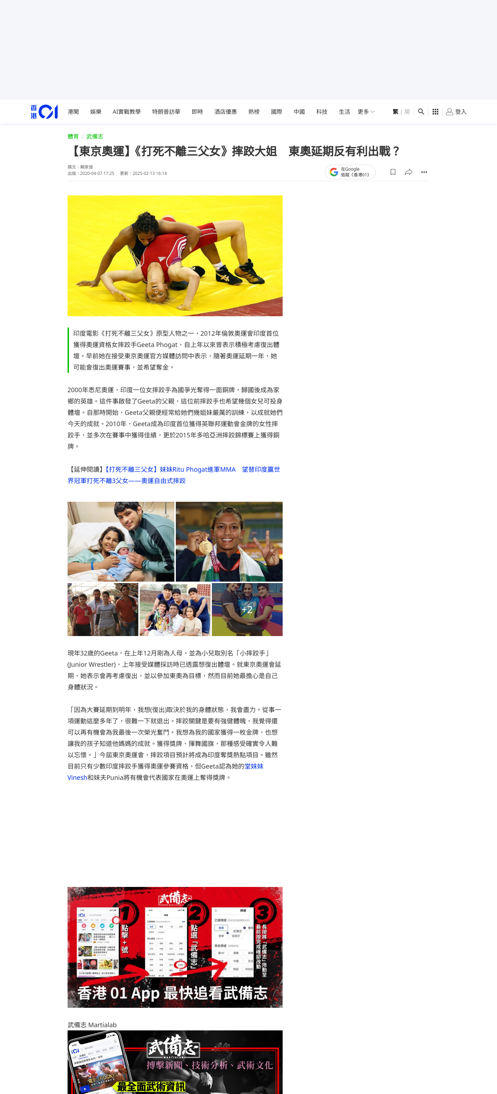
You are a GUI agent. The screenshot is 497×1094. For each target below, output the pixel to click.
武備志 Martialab (92, 1025)
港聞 (73, 112)
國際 (276, 112)
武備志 (94, 136)
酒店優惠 (225, 112)
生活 (344, 112)
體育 (73, 136)
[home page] (44, 112)
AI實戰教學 (127, 112)
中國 (299, 112)
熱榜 (254, 112)
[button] (393, 172)
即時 (197, 112)
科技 (322, 112)
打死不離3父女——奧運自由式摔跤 (136, 480)
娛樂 (96, 112)
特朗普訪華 (166, 112)
